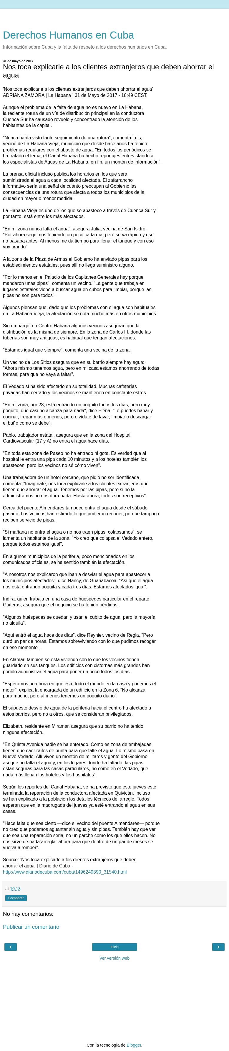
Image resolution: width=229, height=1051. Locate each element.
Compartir (16, 898)
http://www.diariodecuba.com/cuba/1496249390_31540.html (65, 872)
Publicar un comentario (31, 927)
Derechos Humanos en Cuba (68, 35)
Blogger (134, 1045)
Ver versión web (114, 958)
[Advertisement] (114, 16)
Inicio (114, 947)
